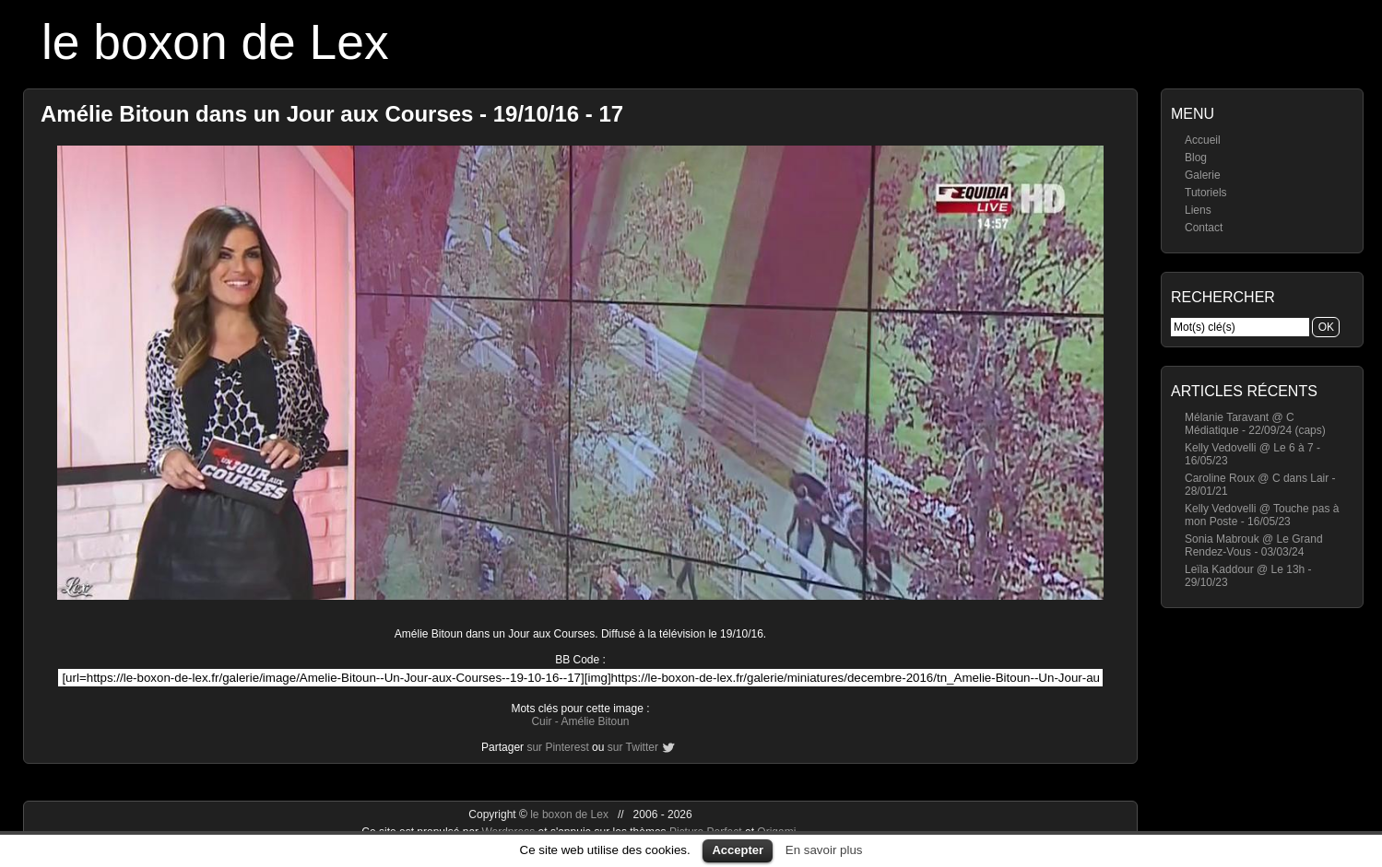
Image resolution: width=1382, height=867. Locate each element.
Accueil (1203, 140)
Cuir (541, 721)
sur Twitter (633, 747)
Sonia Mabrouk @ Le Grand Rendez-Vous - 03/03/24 (1254, 545)
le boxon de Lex (215, 42)
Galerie (1203, 175)
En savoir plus (824, 850)
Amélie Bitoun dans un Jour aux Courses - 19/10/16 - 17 (332, 113)
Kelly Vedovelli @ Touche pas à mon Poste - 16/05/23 (1262, 515)
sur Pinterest (557, 747)
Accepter (737, 850)
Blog (1196, 157)
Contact (1204, 227)
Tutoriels (1206, 192)
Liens (1198, 210)
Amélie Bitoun (595, 721)
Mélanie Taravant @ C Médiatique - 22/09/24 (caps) (1255, 424)
